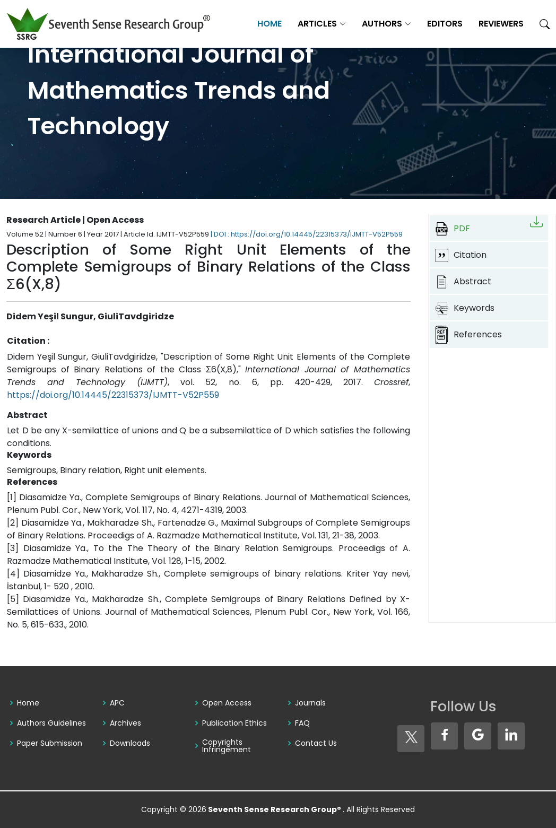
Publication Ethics (234, 723)
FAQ (302, 723)
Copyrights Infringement (226, 745)
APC (117, 703)
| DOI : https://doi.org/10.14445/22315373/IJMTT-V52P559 (307, 234)
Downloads (130, 743)
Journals (310, 703)
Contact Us (316, 743)
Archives (125, 723)
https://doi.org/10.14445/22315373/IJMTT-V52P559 (113, 395)
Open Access (226, 703)
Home (269, 24)
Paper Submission (49, 743)
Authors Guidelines (51, 723)
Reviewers (501, 24)
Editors (445, 24)
